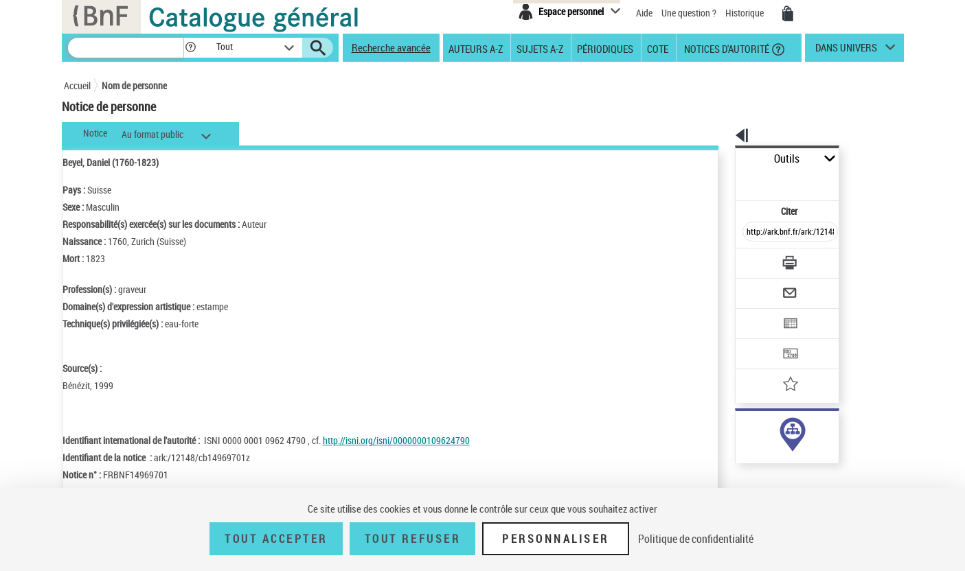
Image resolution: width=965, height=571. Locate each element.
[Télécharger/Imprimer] (754, 232)
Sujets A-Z (539, 48)
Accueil (77, 85)
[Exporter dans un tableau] (761, 286)
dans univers (846, 50)
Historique (745, 12)
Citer (730, 180)
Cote (657, 48)
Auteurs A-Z (476, 48)
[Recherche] (125, 48)
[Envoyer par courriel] (751, 259)
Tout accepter (276, 538)
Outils (720, 159)
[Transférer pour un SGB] (758, 313)
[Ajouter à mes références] (760, 339)
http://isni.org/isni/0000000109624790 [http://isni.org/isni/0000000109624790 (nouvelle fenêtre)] (396, 440)
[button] (190, 48)
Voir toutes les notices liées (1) (771, 459)
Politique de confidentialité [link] (695, 538)
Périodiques (605, 48)
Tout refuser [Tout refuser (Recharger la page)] (412, 538)
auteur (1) (740, 431)
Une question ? (688, 12)
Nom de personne (134, 85)
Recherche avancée (391, 47)
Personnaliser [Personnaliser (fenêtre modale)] (555, 538)
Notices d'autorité (725, 48)
